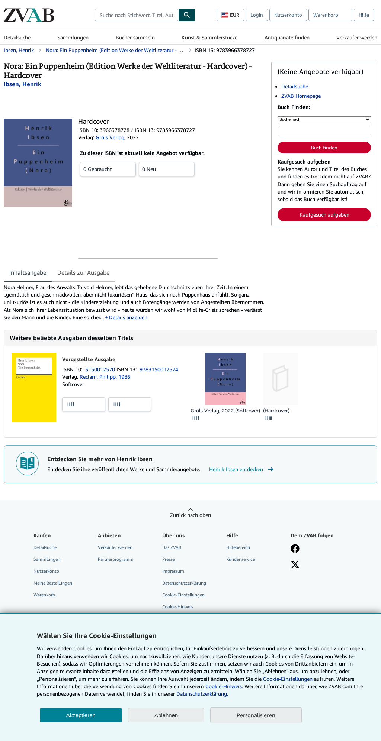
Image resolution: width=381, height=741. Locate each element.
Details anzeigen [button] (128, 317)
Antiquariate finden (287, 37)
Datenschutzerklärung (184, 583)
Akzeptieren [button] (81, 715)
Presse (168, 559)
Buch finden (324, 148)
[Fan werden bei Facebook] (295, 549)
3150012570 (100, 369)
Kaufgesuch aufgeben (324, 214)
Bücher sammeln (135, 37)
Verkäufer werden (356, 37)
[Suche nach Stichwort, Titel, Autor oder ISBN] (324, 130)
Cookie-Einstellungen (288, 679)
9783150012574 (159, 369)
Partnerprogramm (116, 559)
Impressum (173, 571)
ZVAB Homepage (301, 96)
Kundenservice (240, 559)
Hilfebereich (238, 547)
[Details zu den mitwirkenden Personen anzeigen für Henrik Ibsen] (22, 84)
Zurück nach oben (190, 515)
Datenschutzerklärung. (202, 693)
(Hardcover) (276, 410)
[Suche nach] (324, 119)
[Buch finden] (187, 15)
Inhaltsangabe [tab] (27, 272)
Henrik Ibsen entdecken (242, 469)
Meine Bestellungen (52, 583)
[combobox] (136, 15)
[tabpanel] (134, 302)
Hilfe (364, 15)
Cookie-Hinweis (177, 606)
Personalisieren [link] (256, 715)
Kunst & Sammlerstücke (209, 37)
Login (256, 15)
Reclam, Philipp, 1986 (105, 376)
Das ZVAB (171, 547)
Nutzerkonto (288, 15)
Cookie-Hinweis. (224, 686)
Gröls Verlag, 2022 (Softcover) (225, 410)
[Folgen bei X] (295, 565)
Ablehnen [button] (166, 715)
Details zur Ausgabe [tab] (83, 272)
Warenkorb (44, 595)
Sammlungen (73, 37)
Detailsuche (17, 37)
